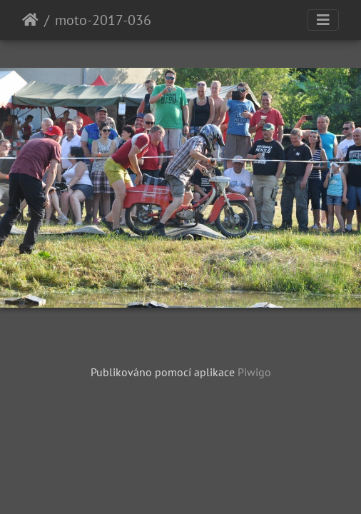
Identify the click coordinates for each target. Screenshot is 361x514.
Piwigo (254, 372)
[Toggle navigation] (323, 20)
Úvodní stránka (30, 20)
